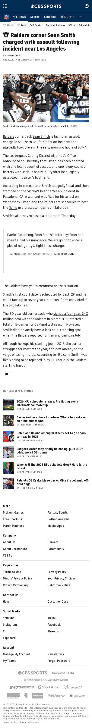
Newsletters (56, 654)
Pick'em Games (13, 513)
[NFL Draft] (67, 17)
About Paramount (15, 549)
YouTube (8, 618)
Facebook (54, 625)
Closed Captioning (15, 585)
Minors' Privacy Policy (17, 578)
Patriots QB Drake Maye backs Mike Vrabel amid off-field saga (53, 482)
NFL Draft (21, 25)
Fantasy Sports (58, 513)
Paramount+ (56, 549)
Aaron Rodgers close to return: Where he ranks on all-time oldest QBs (52, 419)
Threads (53, 631)
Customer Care (58, 602)
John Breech (13, 55)
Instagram (10, 625)
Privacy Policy (57, 572)
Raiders (8, 136)
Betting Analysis (58, 519)
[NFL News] (19, 17)
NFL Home (8, 25)
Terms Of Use (12, 572)
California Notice (59, 585)
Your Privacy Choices (62, 578)
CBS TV (7, 555)
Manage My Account (16, 654)
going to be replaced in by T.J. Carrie (38, 360)
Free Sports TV (13, 519)
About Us (9, 542)
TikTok (52, 618)
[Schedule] (50, 17)
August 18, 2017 (64, 254)
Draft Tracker (36, 25)
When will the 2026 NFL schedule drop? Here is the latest (52, 466)
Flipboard (9, 638)
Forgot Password (59, 661)
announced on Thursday (21, 161)
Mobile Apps (56, 526)
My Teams (9, 661)
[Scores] (35, 17)
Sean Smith (41, 136)
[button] (80, 17)
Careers (53, 542)
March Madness (13, 526)
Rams (13, 208)
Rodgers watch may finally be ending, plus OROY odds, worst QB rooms (50, 450)
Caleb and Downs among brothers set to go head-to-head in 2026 (51, 435)
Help (6, 602)
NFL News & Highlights (79, 25)
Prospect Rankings (55, 25)
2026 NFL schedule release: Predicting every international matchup (47, 403)
